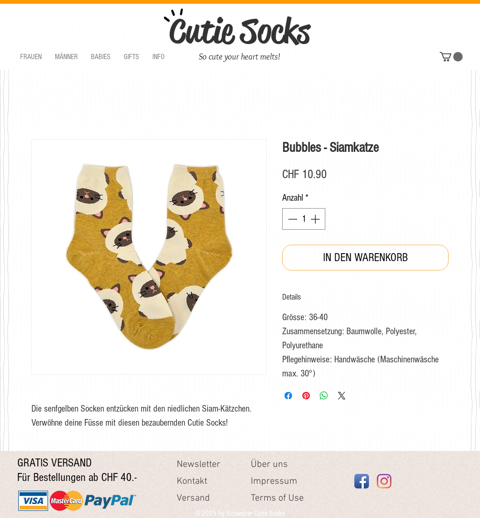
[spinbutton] (304, 219)
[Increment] (316, 219)
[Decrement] (292, 219)
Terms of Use (277, 498)
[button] (31, 57)
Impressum (274, 481)
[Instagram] (384, 481)
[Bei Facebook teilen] (288, 395)
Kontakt (192, 481)
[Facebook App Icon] (361, 481)
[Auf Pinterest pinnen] (306, 395)
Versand (193, 498)
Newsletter (198, 464)
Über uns (269, 464)
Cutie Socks (239, 31)
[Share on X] (341, 395)
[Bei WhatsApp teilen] (324, 395)
